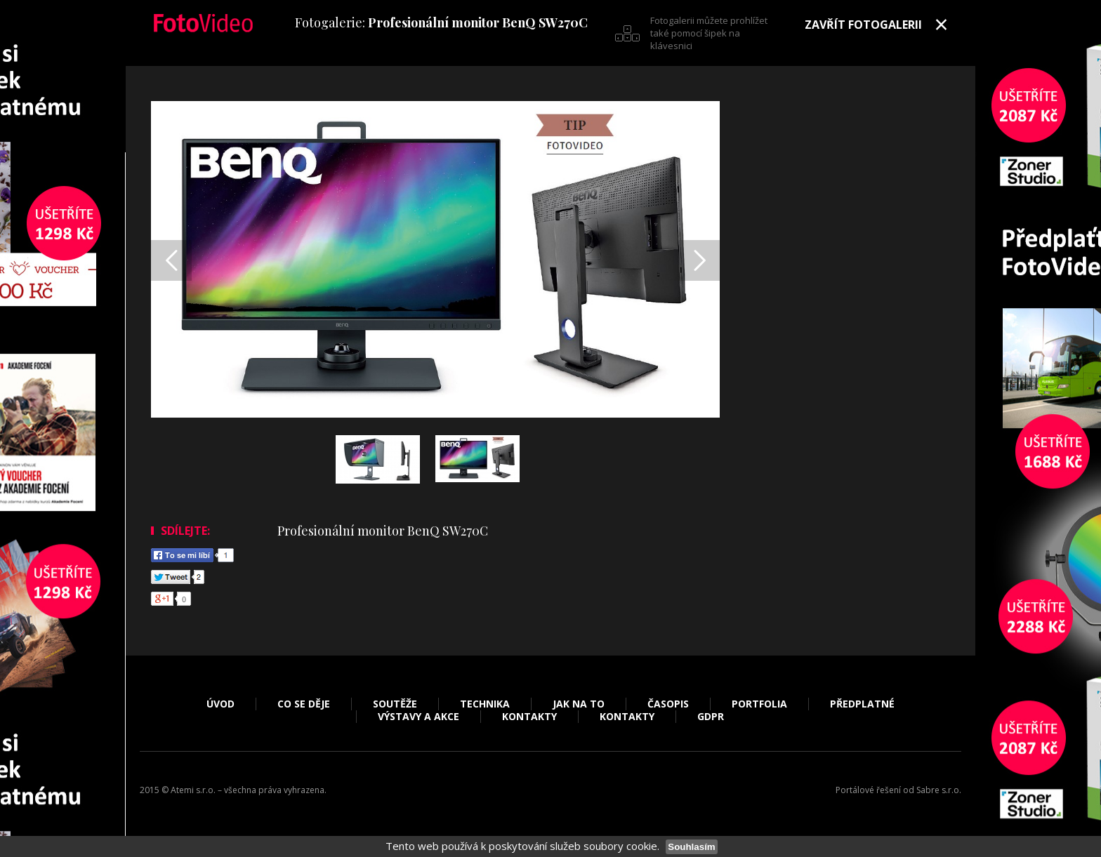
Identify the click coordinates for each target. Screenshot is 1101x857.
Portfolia (759, 704)
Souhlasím (691, 847)
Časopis (668, 704)
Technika (485, 704)
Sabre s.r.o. (938, 790)
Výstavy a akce (418, 716)
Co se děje (303, 704)
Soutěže (395, 704)
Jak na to (579, 704)
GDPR (710, 716)
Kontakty (529, 716)
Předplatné (862, 704)
